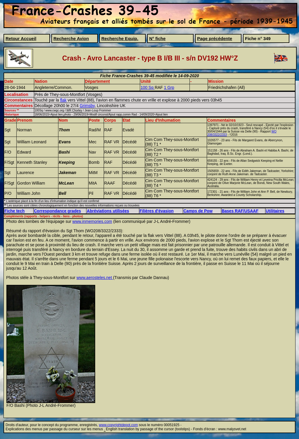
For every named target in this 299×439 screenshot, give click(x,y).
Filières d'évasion (157, 211)
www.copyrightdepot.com (118, 425)
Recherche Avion (71, 38)
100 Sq (147, 87)
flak (63, 100)
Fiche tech (14, 211)
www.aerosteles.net (95, 277)
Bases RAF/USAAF (240, 211)
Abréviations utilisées (108, 211)
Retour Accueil (21, 38)
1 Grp (169, 87)
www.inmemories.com (92, 221)
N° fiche (157, 38)
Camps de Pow (198, 211)
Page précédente (214, 38)
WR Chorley (74, 110)
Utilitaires (275, 211)
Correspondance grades (57, 211)
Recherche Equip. (119, 38)
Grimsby (87, 105)
